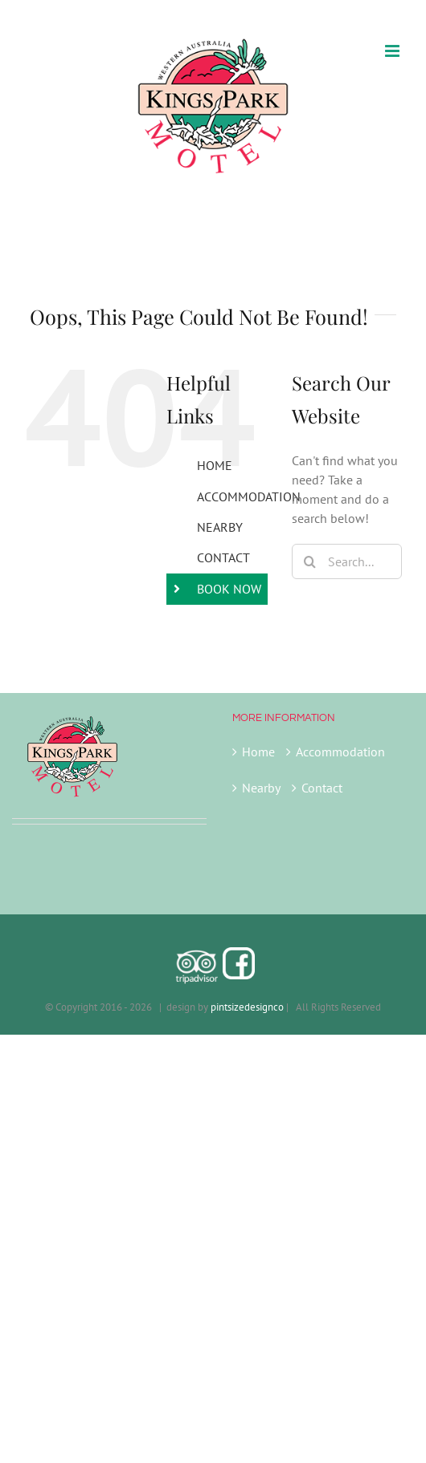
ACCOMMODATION (249, 496)
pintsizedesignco (247, 1007)
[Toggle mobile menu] (393, 51)
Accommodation (340, 752)
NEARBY (220, 527)
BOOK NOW (229, 589)
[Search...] (347, 561)
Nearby (261, 788)
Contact (321, 788)
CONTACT (223, 557)
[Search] (309, 561)
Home (258, 752)
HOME (214, 465)
